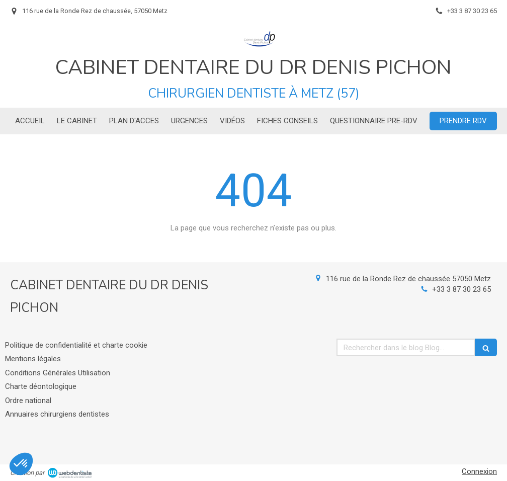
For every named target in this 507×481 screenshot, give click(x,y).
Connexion (479, 471)
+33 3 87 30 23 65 (461, 289)
